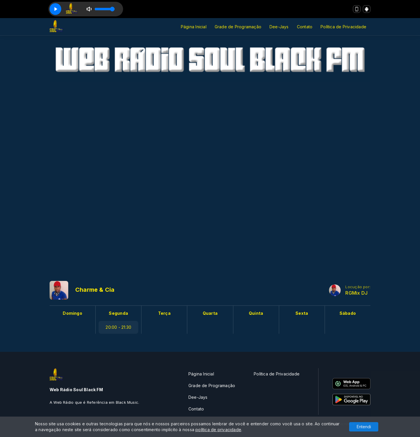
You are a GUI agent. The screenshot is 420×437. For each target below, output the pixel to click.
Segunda (118, 313)
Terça (164, 313)
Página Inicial (193, 26)
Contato (304, 26)
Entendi (364, 426)
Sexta (301, 313)
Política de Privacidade (343, 26)
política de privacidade (218, 429)
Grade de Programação (238, 26)
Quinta (256, 313)
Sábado (348, 313)
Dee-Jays (279, 26)
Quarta (210, 313)
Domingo (72, 313)
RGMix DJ (356, 293)
